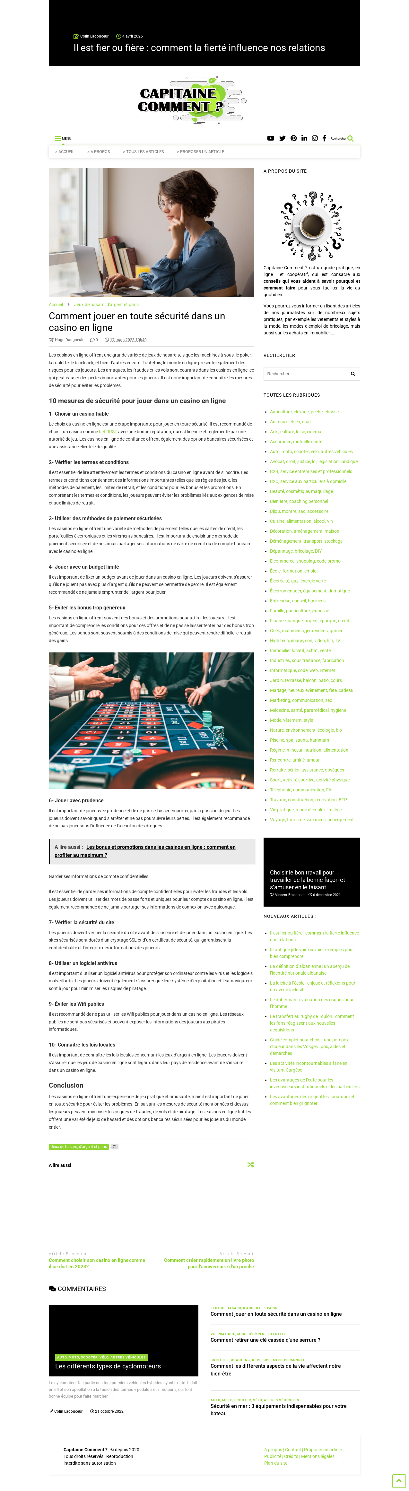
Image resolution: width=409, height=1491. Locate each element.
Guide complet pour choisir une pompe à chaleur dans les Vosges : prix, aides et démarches (310, 1046)
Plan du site (275, 1463)
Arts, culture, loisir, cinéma (295, 431)
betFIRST (108, 431)
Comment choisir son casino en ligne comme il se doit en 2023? (97, 1263)
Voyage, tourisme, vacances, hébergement (312, 819)
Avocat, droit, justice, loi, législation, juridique (314, 461)
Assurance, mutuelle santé (296, 441)
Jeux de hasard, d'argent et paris (244, 1308)
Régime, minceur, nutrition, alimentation (309, 750)
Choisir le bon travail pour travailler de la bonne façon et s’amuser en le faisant (307, 880)
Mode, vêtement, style (291, 720)
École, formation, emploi (294, 570)
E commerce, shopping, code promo (305, 561)
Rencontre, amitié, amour (295, 760)
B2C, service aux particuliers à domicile (308, 481)
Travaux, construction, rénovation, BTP (308, 799)
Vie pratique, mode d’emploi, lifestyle (306, 809)
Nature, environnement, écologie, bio (306, 730)
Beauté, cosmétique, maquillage (301, 491)
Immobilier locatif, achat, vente (300, 650)
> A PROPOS (98, 151)
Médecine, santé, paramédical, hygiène (308, 710)
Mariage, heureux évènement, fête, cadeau (311, 690)
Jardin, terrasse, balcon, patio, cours (306, 680)
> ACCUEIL (64, 151)
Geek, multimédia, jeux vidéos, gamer (306, 630)
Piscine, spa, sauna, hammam (299, 740)
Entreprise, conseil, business (298, 600)
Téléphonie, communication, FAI (301, 789)
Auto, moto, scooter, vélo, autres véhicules (311, 451)
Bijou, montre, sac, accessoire (299, 511)
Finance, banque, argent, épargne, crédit (309, 620)
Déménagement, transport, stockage (306, 541)
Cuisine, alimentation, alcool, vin (301, 521)
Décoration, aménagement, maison (304, 531)
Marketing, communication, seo (301, 700)
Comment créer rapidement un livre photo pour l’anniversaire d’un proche (209, 1263)
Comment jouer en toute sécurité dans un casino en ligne (276, 1314)
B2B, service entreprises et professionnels (311, 471)
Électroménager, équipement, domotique (310, 590)
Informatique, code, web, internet (302, 670)
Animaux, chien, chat (290, 421)
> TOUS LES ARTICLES (143, 151)
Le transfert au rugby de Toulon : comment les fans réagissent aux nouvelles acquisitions (312, 1023)
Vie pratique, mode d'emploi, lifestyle (248, 1334)
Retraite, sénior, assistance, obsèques (307, 769)
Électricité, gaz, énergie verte (298, 580)
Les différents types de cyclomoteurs (108, 1366)
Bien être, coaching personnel (299, 501)
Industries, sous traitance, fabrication (307, 660)
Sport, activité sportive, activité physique (310, 779)
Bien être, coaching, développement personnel (258, 1360)
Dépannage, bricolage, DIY (296, 551)
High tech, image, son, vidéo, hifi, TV (305, 640)
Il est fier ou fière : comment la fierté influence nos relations (199, 47)
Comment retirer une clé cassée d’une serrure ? (265, 1340)
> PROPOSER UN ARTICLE (200, 151)
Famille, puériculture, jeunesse (299, 610)
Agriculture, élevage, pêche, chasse (304, 411)
